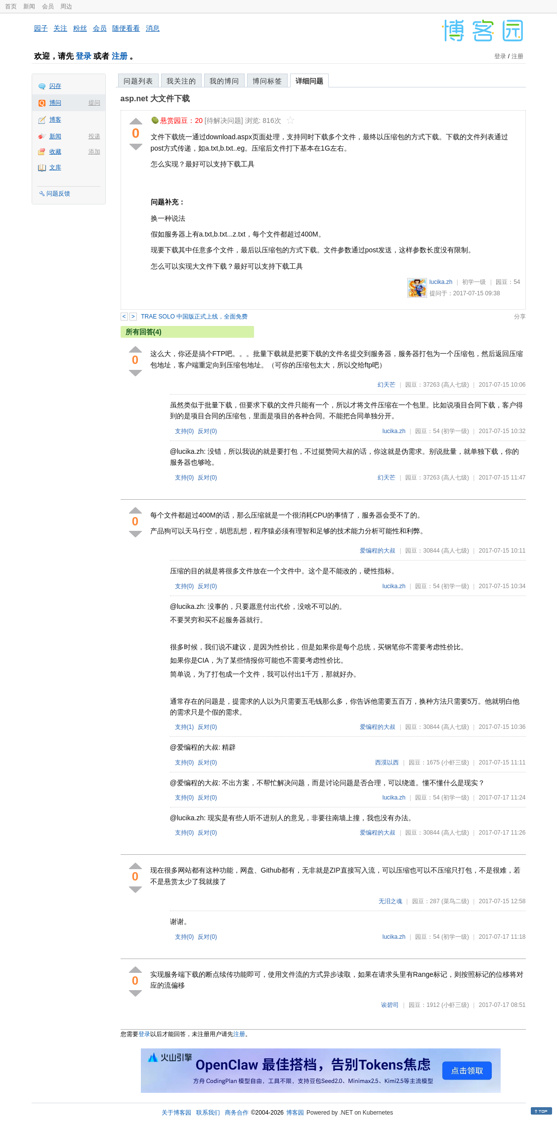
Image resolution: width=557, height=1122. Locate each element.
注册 (120, 56)
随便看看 (126, 28)
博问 (55, 102)
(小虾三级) (455, 762)
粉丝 (80, 28)
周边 (66, 6)
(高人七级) (455, 384)
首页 (11, 6)
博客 (55, 119)
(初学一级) (455, 431)
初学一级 (474, 282)
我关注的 (181, 81)
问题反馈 (58, 193)
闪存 (55, 85)
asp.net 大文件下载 (155, 98)
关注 (60, 28)
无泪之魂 (390, 901)
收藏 (55, 151)
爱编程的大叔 (377, 550)
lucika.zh (441, 282)
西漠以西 (387, 762)
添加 (94, 151)
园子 (41, 28)
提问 (94, 102)
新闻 (29, 6)
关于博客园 (176, 1112)
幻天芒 (386, 384)
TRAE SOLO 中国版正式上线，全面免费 (194, 316)
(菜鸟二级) (455, 901)
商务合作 (237, 1112)
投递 (94, 136)
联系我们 (208, 1112)
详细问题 (309, 81)
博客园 (295, 1112)
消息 (153, 28)
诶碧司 (390, 1005)
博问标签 (267, 81)
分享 (520, 316)
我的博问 (224, 81)
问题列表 (138, 81)
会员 (48, 6)
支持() (184, 431)
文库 (55, 167)
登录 (83, 56)
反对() (207, 431)
